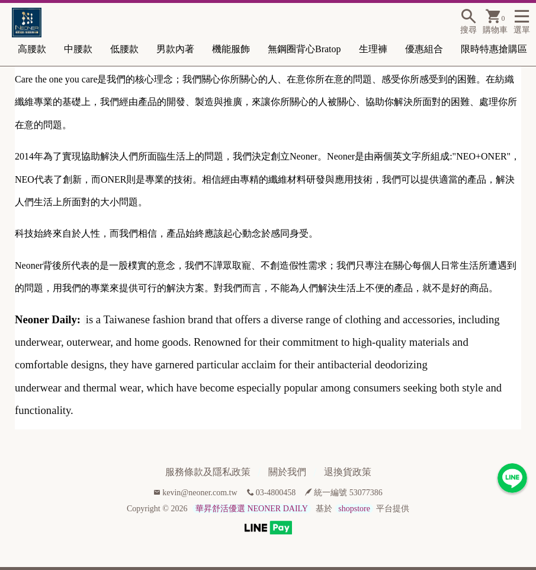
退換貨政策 (347, 472)
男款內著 (175, 49)
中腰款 (78, 49)
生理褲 (373, 49)
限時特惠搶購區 (494, 49)
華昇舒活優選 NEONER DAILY (251, 508)
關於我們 (287, 472)
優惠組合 (424, 49)
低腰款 (124, 49)
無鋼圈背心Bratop (304, 49)
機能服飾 (231, 49)
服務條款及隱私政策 (208, 472)
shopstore (354, 508)
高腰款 (32, 49)
